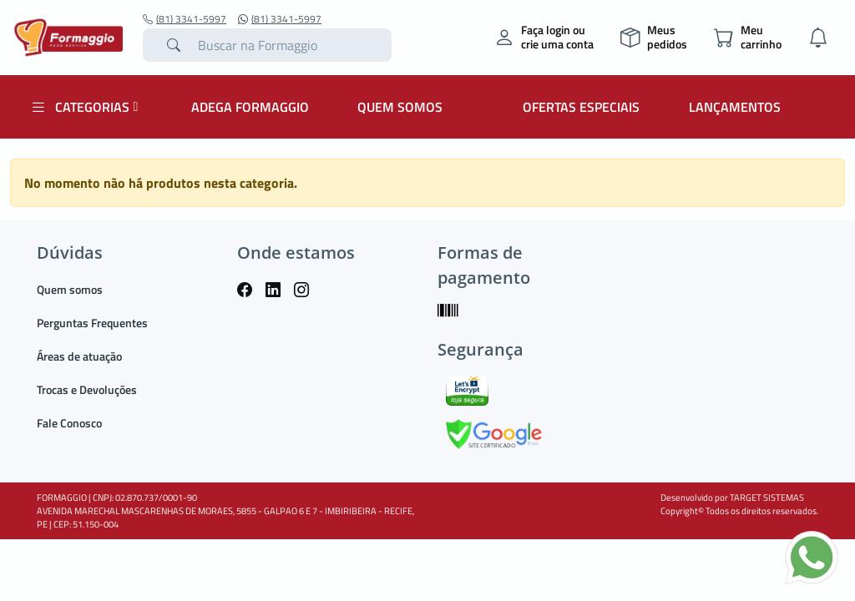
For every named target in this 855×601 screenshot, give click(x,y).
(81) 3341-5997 (184, 19)
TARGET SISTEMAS (767, 497)
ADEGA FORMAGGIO (250, 107)
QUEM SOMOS (400, 107)
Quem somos (70, 289)
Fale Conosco (69, 423)
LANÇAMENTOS (735, 107)
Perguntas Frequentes (92, 322)
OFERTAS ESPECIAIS (581, 107)
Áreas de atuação (79, 356)
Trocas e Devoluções (87, 389)
